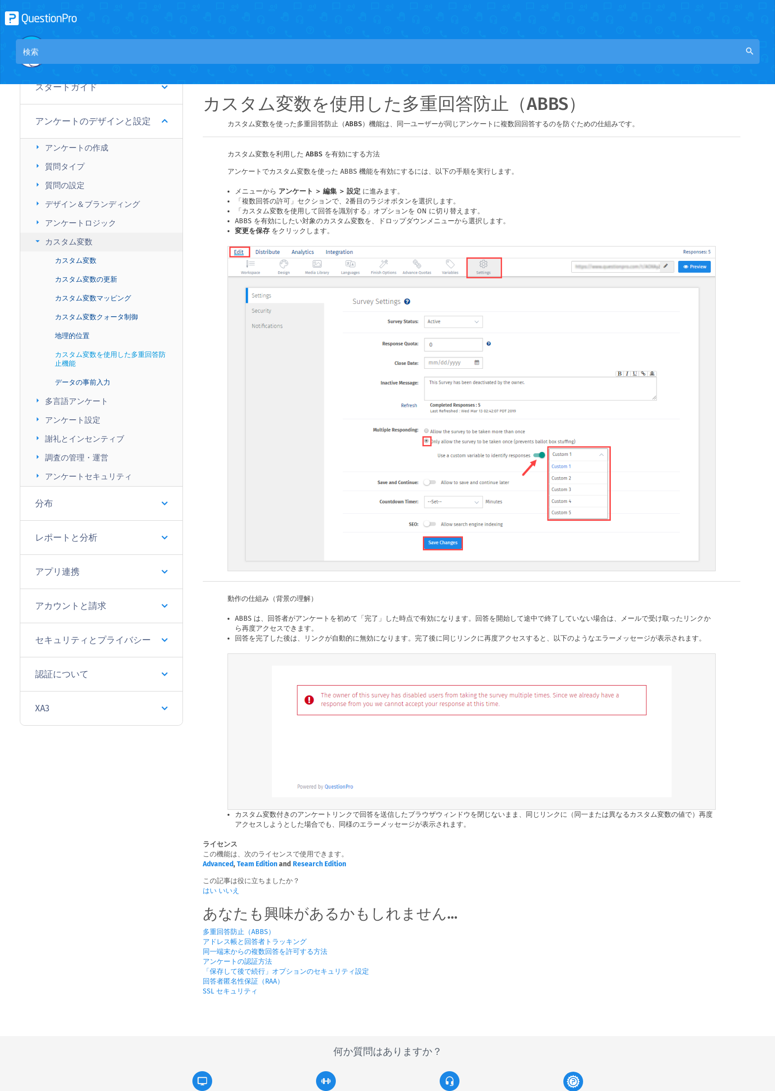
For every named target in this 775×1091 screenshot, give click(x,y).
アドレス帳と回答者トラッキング (255, 942)
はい (211, 891)
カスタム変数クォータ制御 (96, 317)
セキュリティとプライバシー (101, 640)
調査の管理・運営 (70, 457)
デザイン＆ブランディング (86, 203)
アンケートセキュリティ (82, 476)
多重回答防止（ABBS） (239, 932)
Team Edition (257, 864)
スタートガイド (101, 87)
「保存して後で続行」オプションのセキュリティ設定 (286, 971)
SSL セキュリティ (230, 991)
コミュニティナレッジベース (305, 60)
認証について (101, 674)
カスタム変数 (62, 241)
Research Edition (319, 864)
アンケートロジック (74, 222)
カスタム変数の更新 (86, 279)
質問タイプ (59, 166)
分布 (101, 503)
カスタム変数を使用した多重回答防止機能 (110, 359)
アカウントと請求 (101, 605)
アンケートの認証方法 (237, 961)
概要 (235, 60)
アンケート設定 (66, 419)
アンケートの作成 (70, 147)
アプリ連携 (101, 571)
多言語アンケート (70, 401)
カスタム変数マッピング (93, 298)
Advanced (218, 864)
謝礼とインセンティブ (78, 438)
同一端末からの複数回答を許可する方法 (265, 951)
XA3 (101, 708)
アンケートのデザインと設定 (101, 121)
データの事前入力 (82, 382)
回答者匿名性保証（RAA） (243, 981)
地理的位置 (72, 336)
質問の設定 (59, 185)
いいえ (229, 891)
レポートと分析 (101, 537)
